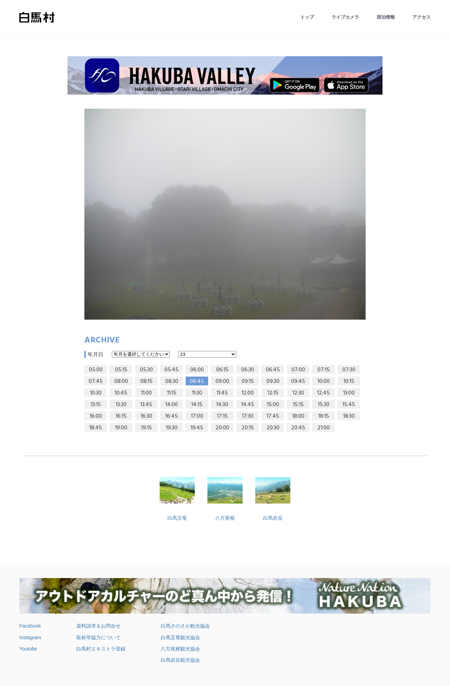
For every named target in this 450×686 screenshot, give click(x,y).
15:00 (273, 404)
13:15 (96, 404)
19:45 (197, 427)
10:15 (348, 381)
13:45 (146, 404)
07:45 (96, 381)
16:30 (146, 416)
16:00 (96, 416)
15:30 (323, 404)
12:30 (298, 393)
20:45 (298, 427)
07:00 (298, 369)
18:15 (323, 416)
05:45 (172, 369)
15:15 (298, 404)
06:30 (247, 369)
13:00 (349, 393)
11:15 (171, 393)
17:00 (197, 416)
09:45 (298, 381)
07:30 (348, 369)
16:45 (171, 416)
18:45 (95, 427)
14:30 (222, 404)
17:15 (222, 416)
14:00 (171, 404)
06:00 (197, 369)
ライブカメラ (345, 17)
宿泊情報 (386, 17)
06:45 (273, 369)
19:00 (121, 427)
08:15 (146, 381)
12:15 (273, 393)
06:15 (222, 369)
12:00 (248, 393)
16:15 (121, 416)
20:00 (222, 427)
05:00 (96, 369)
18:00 (298, 416)
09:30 (272, 381)
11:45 (222, 393)
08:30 (171, 381)
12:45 (323, 393)
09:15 (248, 381)
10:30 (96, 393)
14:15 (196, 404)
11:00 (146, 393)
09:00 (222, 381)
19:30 (172, 427)
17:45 (272, 416)
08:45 (197, 381)
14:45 (247, 404)
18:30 (349, 416)
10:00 (323, 381)
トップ (307, 17)
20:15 (248, 427)
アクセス (421, 17)
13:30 (121, 404)
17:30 (247, 416)
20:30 (272, 427)
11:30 (197, 393)
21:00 (323, 427)
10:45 (121, 393)
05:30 (146, 369)
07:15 (323, 369)
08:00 (121, 381)
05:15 (121, 369)
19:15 (146, 427)
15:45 (348, 404)
